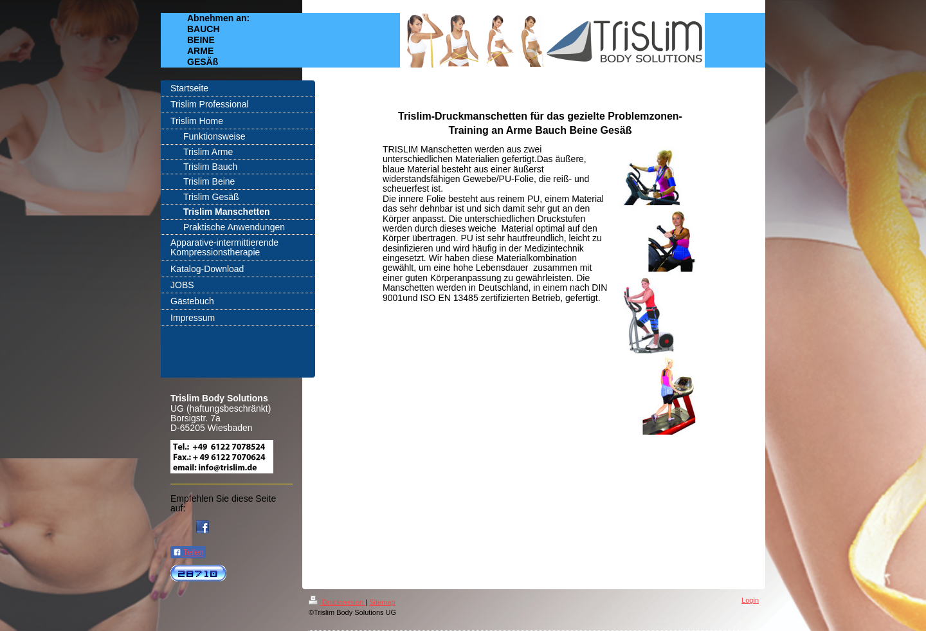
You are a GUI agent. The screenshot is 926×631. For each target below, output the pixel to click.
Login (750, 600)
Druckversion (337, 602)
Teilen (188, 552)
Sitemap (382, 602)
